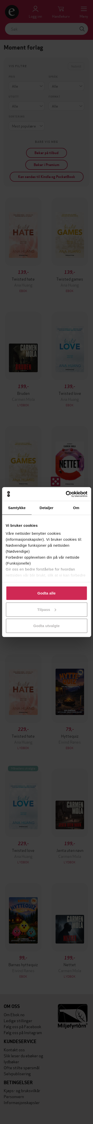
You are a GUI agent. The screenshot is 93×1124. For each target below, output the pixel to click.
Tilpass (46, 609)
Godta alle (46, 593)
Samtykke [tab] (17, 508)
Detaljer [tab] (47, 508)
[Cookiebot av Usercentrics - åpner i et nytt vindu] (66, 494)
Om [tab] (76, 508)
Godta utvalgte (46, 626)
